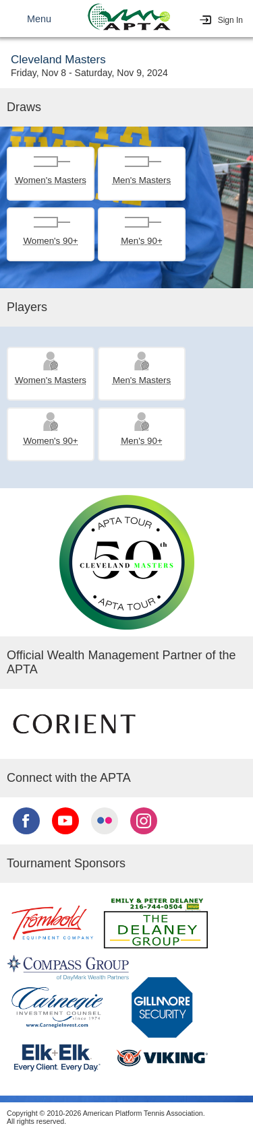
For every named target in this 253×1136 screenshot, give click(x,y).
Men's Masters (142, 180)
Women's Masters (50, 180)
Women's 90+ (50, 241)
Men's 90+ (141, 241)
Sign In (230, 20)
